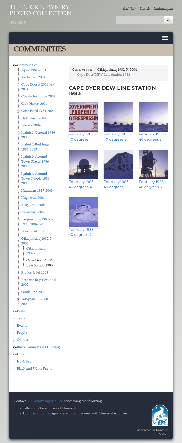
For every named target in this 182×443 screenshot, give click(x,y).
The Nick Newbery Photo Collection (41, 15)
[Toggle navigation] (165, 37)
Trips (21, 318)
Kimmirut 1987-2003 (37, 190)
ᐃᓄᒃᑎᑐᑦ (129, 9)
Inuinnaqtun (163, 9)
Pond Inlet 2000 (33, 231)
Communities (27, 65)
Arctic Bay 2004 (33, 77)
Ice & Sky (24, 361)
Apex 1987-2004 (33, 70)
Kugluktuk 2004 (33, 205)
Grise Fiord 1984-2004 (38, 111)
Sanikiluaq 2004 (33, 291)
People (22, 332)
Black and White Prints (34, 368)
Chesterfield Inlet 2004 (38, 96)
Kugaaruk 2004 (33, 197)
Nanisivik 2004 (32, 212)
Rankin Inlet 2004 (34, 272)
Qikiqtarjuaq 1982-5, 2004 (117, 69)
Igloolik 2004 (31, 125)
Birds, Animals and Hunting (38, 347)
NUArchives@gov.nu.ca (45, 401)
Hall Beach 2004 (33, 118)
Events (22, 325)
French (145, 9)
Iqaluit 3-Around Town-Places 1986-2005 (35, 161)
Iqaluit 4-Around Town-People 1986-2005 (36, 178)
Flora (21, 354)
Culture (23, 339)
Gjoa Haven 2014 (34, 103)
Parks (21, 311)
